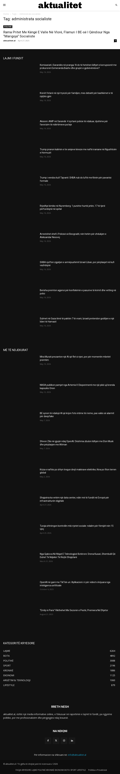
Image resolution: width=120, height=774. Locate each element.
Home (6, 14)
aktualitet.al (9, 40)
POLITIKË (7, 26)
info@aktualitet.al (77, 754)
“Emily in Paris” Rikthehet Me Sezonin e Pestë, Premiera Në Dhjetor (74, 610)
